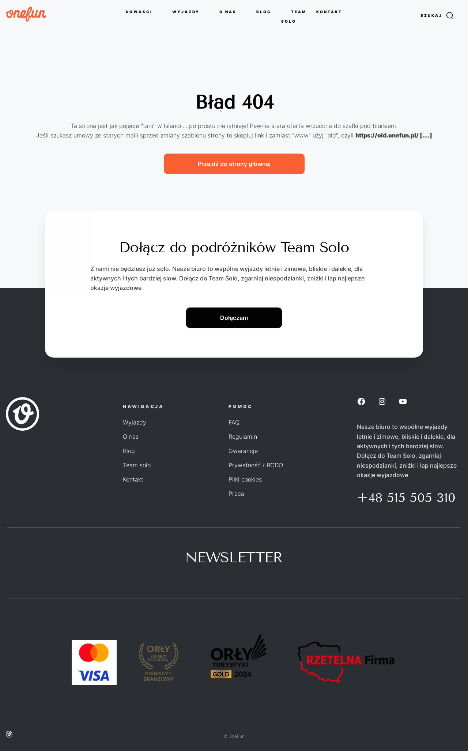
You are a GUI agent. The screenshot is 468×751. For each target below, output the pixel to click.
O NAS (228, 11)
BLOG (263, 11)
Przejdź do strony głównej (234, 163)
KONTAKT (329, 11)
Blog (129, 450)
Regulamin (243, 436)
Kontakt (133, 479)
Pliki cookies (245, 479)
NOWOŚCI (139, 11)
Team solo (137, 465)
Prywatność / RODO (256, 465)
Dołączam (234, 317)
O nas (131, 436)
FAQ (234, 422)
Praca (236, 493)
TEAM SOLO (293, 16)
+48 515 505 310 (406, 497)
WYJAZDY (186, 11)
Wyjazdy (134, 422)
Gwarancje (243, 450)
